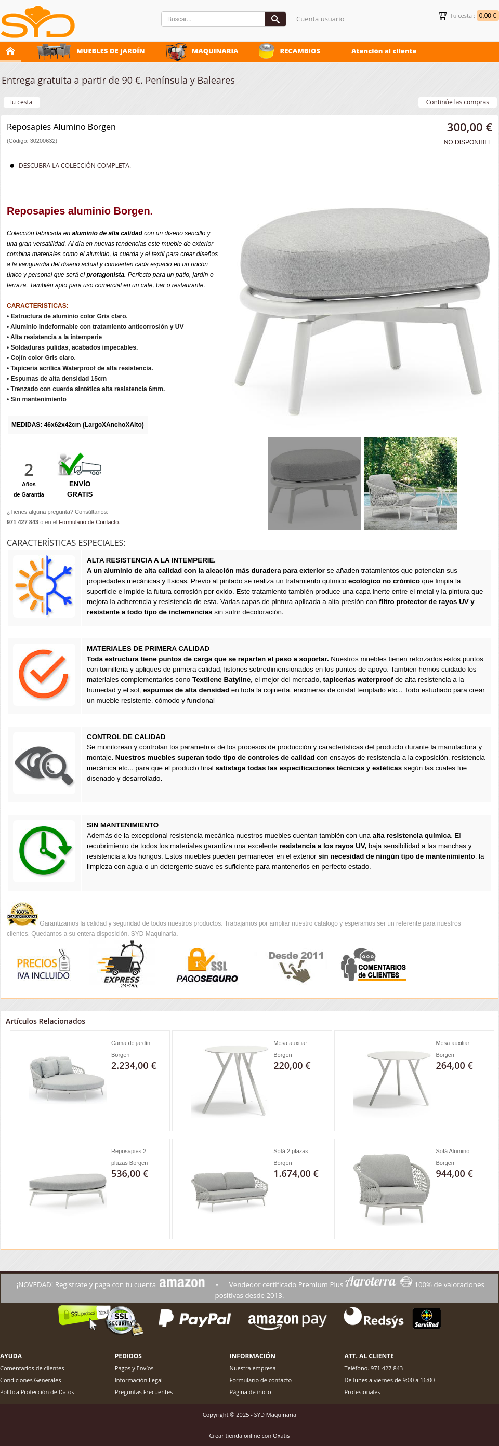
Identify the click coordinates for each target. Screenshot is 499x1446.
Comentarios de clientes (32, 1368)
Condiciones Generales (30, 1380)
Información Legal (139, 1380)
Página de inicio (250, 1392)
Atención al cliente (384, 51)
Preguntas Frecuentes (144, 1392)
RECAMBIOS (300, 51)
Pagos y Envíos (134, 1368)
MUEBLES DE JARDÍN (110, 51)
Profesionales (362, 1392)
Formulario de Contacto (89, 522)
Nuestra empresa (253, 1368)
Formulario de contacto (261, 1380)
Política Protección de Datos (37, 1392)
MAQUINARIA (215, 51)
